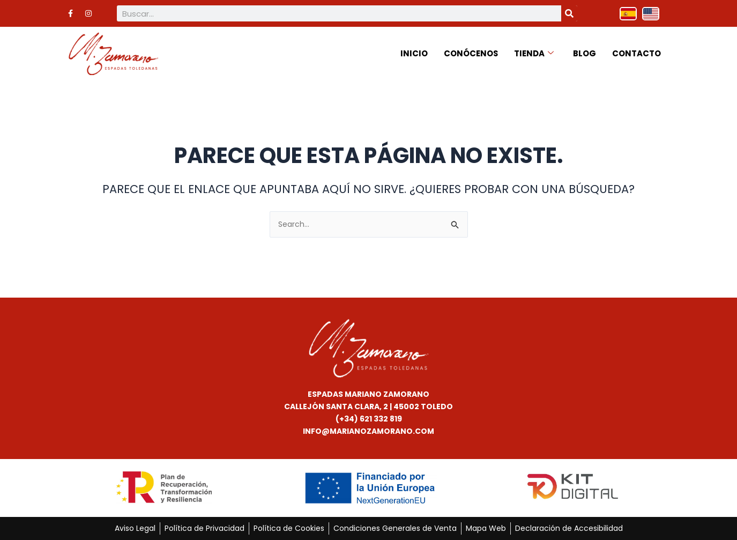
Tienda (534, 53)
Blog (584, 53)
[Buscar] (569, 13)
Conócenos (470, 53)
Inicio (413, 53)
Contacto (636, 53)
